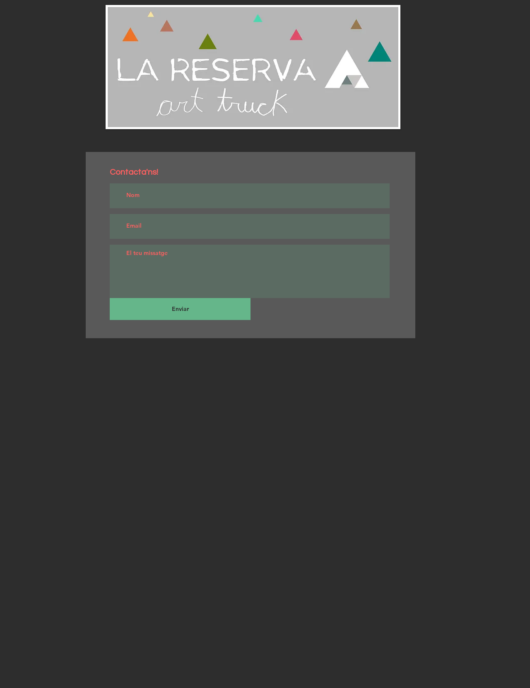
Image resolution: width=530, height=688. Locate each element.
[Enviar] (180, 309)
